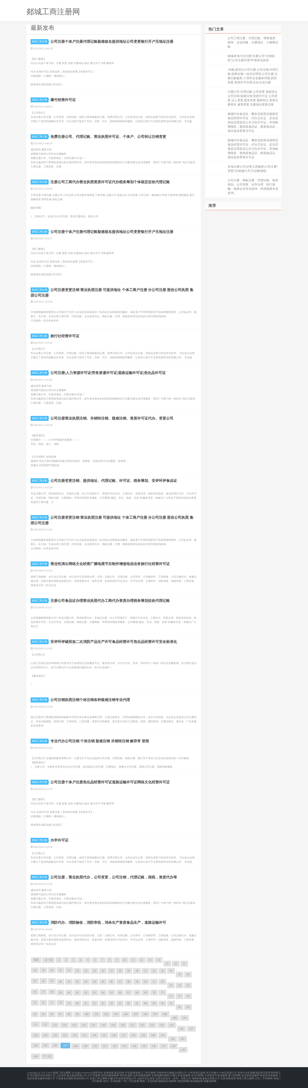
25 (94, 970)
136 (114, 1035)
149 (85, 1046)
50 (145, 981)
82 (94, 1003)
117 (94, 1025)
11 (133, 959)
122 (142, 1025)
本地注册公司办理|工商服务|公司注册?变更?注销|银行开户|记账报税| (253, 169)
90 (162, 1003)
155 (144, 1046)
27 (111, 970)
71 (162, 992)
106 (145, 1014)
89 (154, 1003)
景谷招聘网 (197, 1075)
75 (35, 1002)
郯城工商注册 (40, 41)
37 (35, 980)
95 (43, 1014)
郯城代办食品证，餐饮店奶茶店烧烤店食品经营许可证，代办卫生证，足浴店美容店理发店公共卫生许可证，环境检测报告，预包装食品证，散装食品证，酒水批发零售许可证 (253, 122)
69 (145, 992)
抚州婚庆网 (196, 1080)
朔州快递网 (126, 1075)
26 (103, 970)
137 (123, 1035)
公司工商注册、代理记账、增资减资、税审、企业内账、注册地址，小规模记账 (253, 42)
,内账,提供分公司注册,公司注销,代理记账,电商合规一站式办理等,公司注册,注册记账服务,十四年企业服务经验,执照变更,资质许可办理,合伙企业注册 (253, 76)
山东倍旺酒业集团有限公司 (71, 1075)
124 (162, 1025)
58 (52, 991)
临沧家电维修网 (250, 1075)
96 (52, 1014)
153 (124, 1046)
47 (120, 981)
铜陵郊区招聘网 (167, 1080)
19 (43, 970)
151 (105, 1046)
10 (124, 959)
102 (106, 1014)
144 (35, 1045)
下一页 (47, 1056)
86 (128, 1003)
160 (35, 1056)
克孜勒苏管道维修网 (215, 1075)
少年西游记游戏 (196, 1072)
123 (152, 1025)
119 (113, 1025)
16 (175, 963)
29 (128, 970)
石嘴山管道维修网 (180, 1075)
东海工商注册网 (98, 1077)
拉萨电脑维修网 (142, 1075)
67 (128, 992)
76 (43, 1002)
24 (86, 970)
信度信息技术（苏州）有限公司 (173, 1077)
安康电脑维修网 (160, 1075)
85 (120, 1003)
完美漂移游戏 (228, 1077)
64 (103, 992)
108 (165, 1014)
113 (55, 1025)
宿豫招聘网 (210, 1080)
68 (137, 992)
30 (137, 970)
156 (154, 1046)
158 (173, 1046)
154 (134, 1046)
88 (145, 1003)
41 (69, 981)
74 (188, 996)
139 (143, 1035)
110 (184, 1017)
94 (35, 1014)
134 (94, 1035)
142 (172, 1038)
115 (74, 1025)
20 (52, 970)
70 (154, 992)
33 (162, 970)
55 (188, 985)
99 (77, 1014)
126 (181, 1028)
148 (75, 1046)
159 (183, 1049)
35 (179, 974)
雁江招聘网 (234, 1075)
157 (163, 1046)
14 (158, 959)
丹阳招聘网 (183, 1080)
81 (86, 1003)
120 (123, 1025)
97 (60, 1014)
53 (171, 985)
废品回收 (119, 1072)
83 (103, 1003)
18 (35, 970)
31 (145, 970)
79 (69, 1003)
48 (128, 981)
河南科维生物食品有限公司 (171, 1072)
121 (132, 1025)
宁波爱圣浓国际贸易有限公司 (72, 1077)
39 (52, 980)
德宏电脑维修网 (110, 1075)
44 (94, 981)
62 (86, 992)
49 (137, 981)
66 (120, 992)
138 (133, 1035)
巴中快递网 (94, 1075)
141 (163, 1035)
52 (162, 981)
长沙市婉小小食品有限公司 (221, 1072)
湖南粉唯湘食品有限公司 (206, 1077)
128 (35, 1035)
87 (137, 1003)
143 (182, 1038)
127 (191, 1028)
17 (184, 963)
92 (179, 1006)
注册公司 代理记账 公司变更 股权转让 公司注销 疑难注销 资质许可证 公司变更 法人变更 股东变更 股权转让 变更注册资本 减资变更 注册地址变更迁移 (253, 98)
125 (172, 1025)
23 (77, 970)
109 (175, 1017)
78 (60, 1002)
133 (84, 1035)
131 (65, 1035)
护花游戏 (130, 1072)
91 (171, 1003)
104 (126, 1014)
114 (64, 1025)
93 (188, 1006)
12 (141, 959)
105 (135, 1014)
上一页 (48, 959)
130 (55, 1035)
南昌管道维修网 (269, 1075)
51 (154, 981)
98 (69, 1014)
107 (155, 1014)
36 (188, 974)
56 (35, 991)
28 (120, 970)
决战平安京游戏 (146, 1077)
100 (86, 1014)
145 (45, 1045)
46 (111, 981)
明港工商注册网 (245, 1077)
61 (77, 992)
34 (171, 970)
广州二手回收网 (130, 1080)
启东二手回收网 (264, 1077)
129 (45, 1035)
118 (103, 1025)
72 (171, 996)
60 (69, 992)
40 (60, 981)
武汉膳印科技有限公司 (43, 1075)
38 (43, 980)
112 (45, 1024)
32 (154, 970)
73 (179, 996)
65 (111, 992)
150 (95, 1046)
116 (84, 1025)
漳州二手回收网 (112, 1080)
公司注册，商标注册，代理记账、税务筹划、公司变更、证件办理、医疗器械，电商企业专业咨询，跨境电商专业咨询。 (253, 187)
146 (55, 1045)
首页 (36, 959)
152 (115, 1046)
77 (52, 1002)
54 (179, 985)
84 (111, 1003)
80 (77, 1003)
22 (69, 970)
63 (94, 992)
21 (60, 970)
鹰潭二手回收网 (149, 1080)
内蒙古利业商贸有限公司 (122, 1077)
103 (116, 1014)
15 (167, 963)
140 (153, 1035)
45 (103, 981)
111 (35, 1024)
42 (77, 981)
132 (75, 1035)
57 (43, 991)
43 (86, 981)
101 (96, 1014)
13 (150, 959)
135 (104, 1035)
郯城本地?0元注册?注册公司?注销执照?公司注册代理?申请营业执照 (251, 58)
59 (60, 992)
